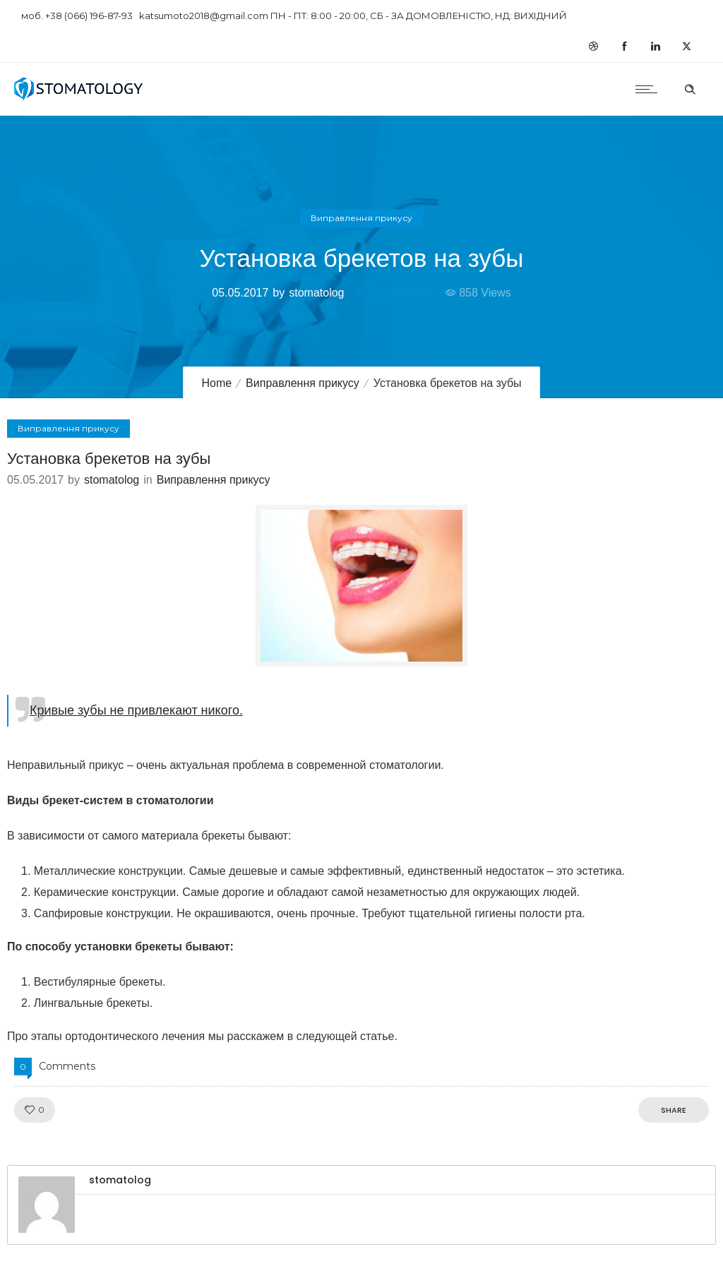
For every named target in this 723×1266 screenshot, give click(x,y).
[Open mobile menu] (649, 89)
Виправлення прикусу (302, 383)
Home (216, 383)
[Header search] (690, 87)
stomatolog (316, 293)
